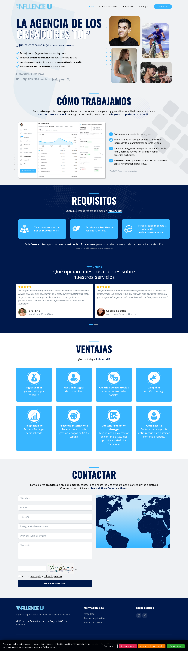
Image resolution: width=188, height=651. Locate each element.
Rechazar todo (127, 646)
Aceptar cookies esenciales (152, 646)
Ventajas (143, 6)
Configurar (108, 646)
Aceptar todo (175, 646)
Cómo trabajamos (108, 6)
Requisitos (128, 6)
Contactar (163, 6)
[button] (91, 324)
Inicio (91, 6)
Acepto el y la (40, 576)
